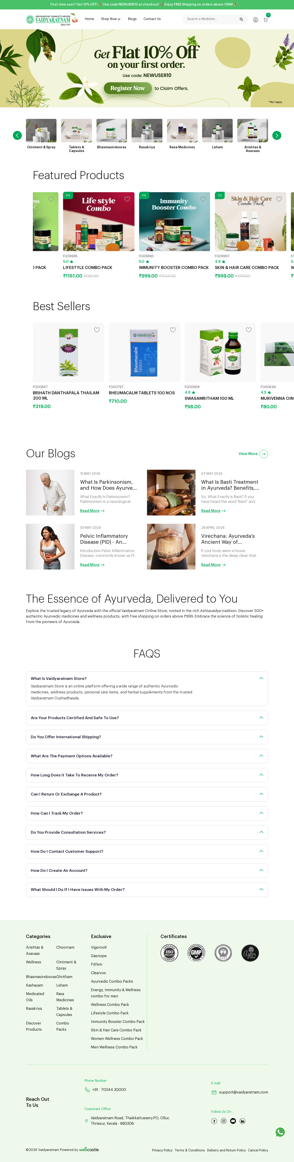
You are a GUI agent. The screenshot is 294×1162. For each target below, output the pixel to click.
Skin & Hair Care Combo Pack (116, 1030)
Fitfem (96, 964)
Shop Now (109, 19)
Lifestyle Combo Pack (110, 1013)
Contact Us (152, 19)
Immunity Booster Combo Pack (118, 1022)
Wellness (33, 962)
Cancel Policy (258, 1150)
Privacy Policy (162, 1150)
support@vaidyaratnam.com (239, 1092)
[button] (276, 135)
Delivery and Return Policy (226, 1150)
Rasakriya (34, 1008)
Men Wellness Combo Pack (114, 1047)
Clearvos (98, 973)
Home (89, 19)
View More (253, 454)
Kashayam (34, 985)
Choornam (65, 947)
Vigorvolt (99, 947)
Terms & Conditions (190, 1150)
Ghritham (64, 977)
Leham (62, 985)
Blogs (132, 19)
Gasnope (99, 956)
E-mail (215, 1083)
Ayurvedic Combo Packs (112, 981)
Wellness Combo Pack (110, 1005)
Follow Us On (221, 1111)
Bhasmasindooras (41, 977)
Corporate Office (98, 1109)
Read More (92, 511)
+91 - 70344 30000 (105, 1090)
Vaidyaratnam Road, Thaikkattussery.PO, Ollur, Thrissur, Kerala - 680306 (127, 1120)
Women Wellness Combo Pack (117, 1039)
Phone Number (96, 1080)
